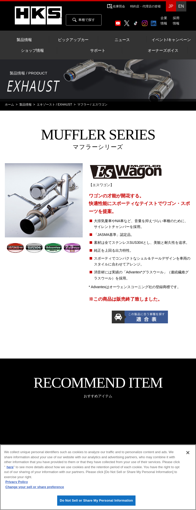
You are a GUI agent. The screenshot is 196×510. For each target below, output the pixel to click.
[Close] (187, 452)
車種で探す (83, 20)
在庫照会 (119, 6)
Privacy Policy (16, 482)
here (10, 467)
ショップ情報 (32, 50)
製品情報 (24, 40)
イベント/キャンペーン (171, 40)
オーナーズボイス (163, 50)
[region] (98, 477)
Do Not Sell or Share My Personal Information (96, 500)
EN (181, 6)
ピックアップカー (73, 40)
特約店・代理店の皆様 (145, 6)
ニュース (122, 40)
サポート (97, 50)
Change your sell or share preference (34, 487)
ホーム (9, 104)
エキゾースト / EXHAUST (54, 104)
